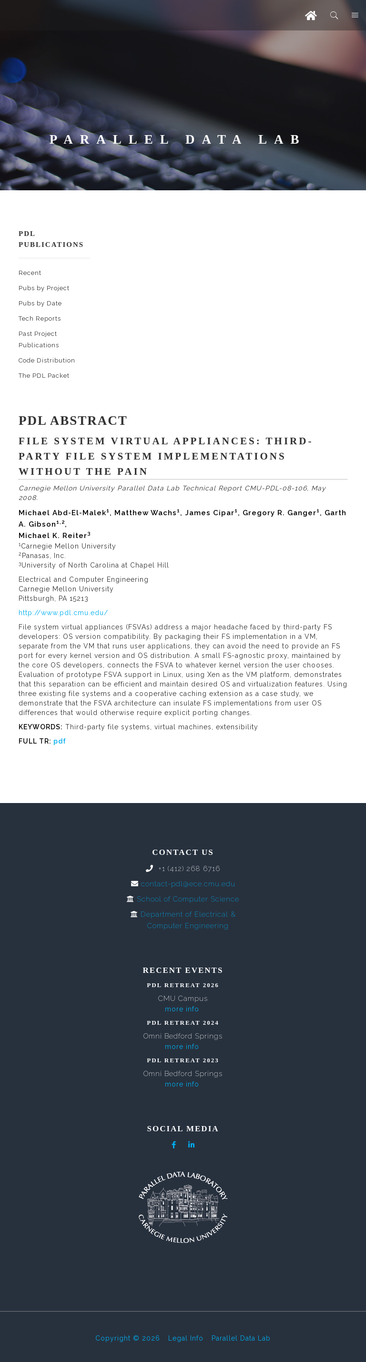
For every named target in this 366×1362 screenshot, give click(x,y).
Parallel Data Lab (241, 1338)
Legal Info (185, 1338)
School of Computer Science (188, 899)
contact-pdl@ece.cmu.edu (188, 884)
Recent (30, 272)
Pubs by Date (40, 303)
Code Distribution (47, 360)
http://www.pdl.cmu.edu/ (63, 613)
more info (182, 1009)
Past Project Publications (39, 339)
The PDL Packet (44, 375)
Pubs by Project (44, 288)
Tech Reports (40, 318)
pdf (59, 741)
